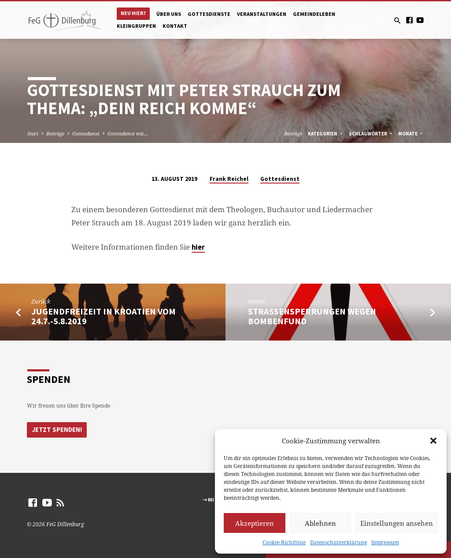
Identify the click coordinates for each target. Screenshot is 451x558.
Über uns (168, 14)
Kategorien (326, 134)
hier (198, 247)
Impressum (385, 542)
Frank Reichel (229, 179)
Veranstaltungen (261, 14)
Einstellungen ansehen (396, 523)
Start (32, 133)
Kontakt (175, 25)
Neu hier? (133, 13)
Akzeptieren (254, 523)
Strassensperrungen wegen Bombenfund (312, 316)
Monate (411, 134)
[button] (433, 440)
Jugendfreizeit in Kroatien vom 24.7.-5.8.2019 (103, 316)
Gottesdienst (86, 133)
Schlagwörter (371, 134)
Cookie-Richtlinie (284, 542)
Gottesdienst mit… (127, 133)
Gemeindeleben (314, 14)
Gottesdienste (209, 14)
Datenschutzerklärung (338, 542)
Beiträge (55, 133)
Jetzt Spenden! (56, 429)
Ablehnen (320, 523)
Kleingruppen (136, 25)
